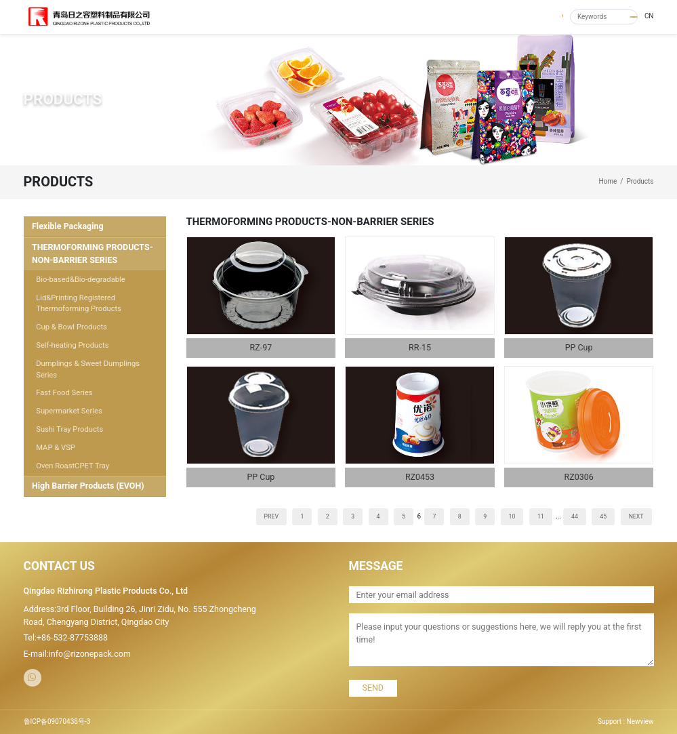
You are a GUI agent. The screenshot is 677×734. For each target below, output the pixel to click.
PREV (271, 516)
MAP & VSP (55, 447)
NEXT (636, 516)
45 (603, 516)
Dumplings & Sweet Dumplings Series (88, 369)
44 (574, 516)
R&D (505, 16)
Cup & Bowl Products (71, 327)
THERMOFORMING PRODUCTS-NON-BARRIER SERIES (92, 253)
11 (540, 516)
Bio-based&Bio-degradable (80, 279)
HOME (308, 16)
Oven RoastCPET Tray (72, 466)
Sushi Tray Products (69, 429)
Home (607, 181)
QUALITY (472, 16)
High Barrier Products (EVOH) (88, 486)
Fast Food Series (64, 392)
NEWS (435, 16)
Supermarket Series (69, 411)
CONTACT (541, 16)
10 (512, 516)
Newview (640, 721)
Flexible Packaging (68, 226)
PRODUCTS (394, 16)
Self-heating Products (72, 345)
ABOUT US (347, 16)
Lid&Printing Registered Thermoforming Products (78, 303)
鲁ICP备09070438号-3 (57, 721)
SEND (373, 687)
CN (649, 16)
